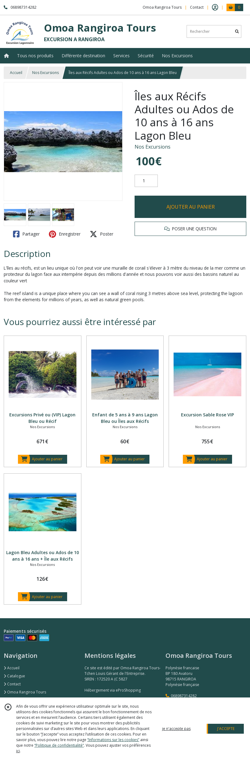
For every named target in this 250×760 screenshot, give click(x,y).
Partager (26, 234)
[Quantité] (146, 181)
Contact (197, 7)
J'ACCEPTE (226, 728)
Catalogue (14, 676)
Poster (101, 234)
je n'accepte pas (176, 728)
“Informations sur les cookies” (113, 739)
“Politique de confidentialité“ (59, 745)
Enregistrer (64, 234)
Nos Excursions (45, 72)
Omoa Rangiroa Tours (25, 692)
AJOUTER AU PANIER (190, 206)
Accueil (16, 72)
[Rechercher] (237, 31)
